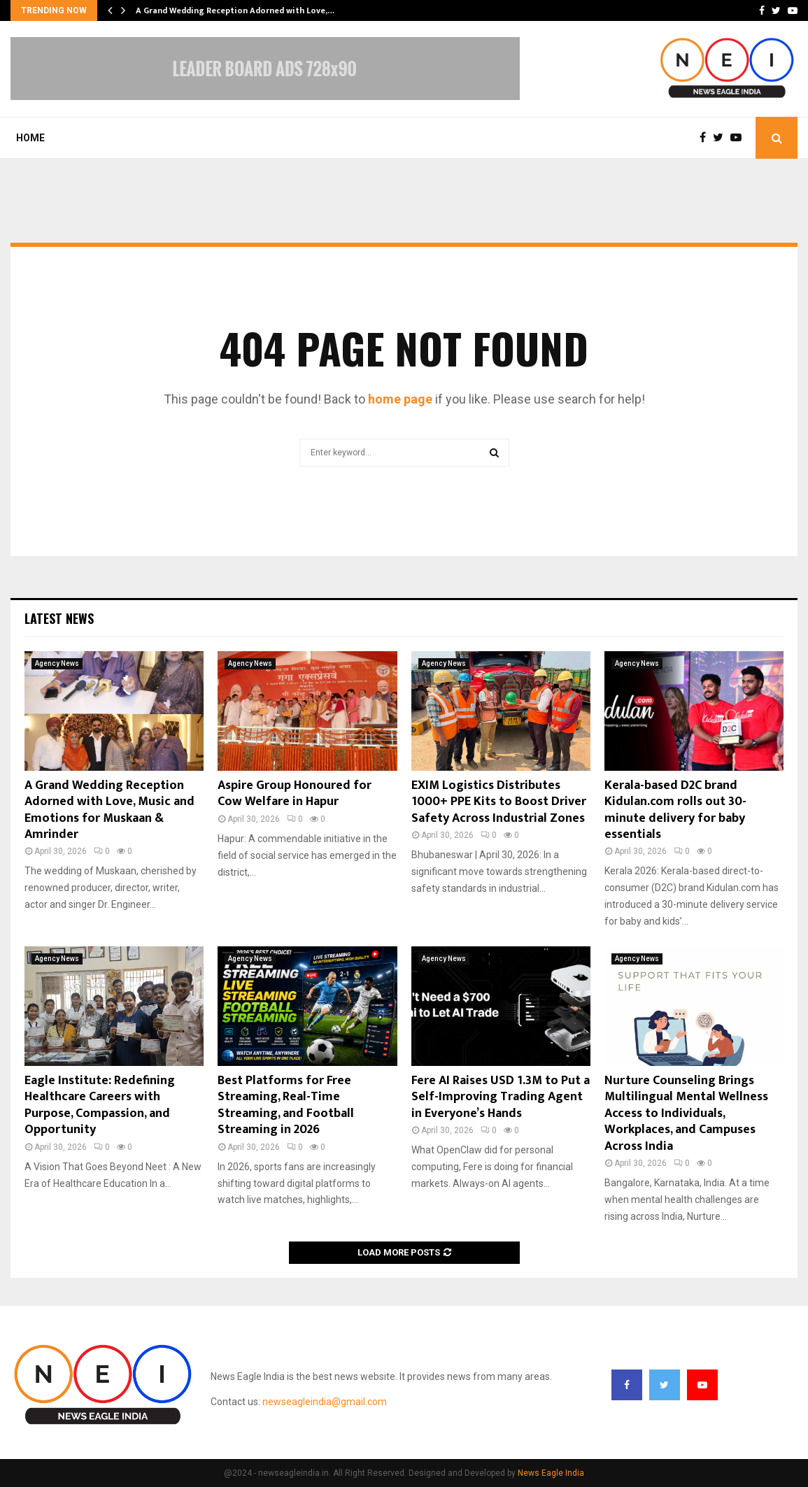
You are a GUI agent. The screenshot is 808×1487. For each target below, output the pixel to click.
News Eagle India (551, 1473)
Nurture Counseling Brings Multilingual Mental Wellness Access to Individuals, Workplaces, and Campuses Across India (686, 1113)
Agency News (57, 663)
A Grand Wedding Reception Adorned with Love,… (235, 10)
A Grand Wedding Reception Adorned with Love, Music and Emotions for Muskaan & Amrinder (109, 810)
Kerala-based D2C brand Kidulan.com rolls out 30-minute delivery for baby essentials (675, 810)
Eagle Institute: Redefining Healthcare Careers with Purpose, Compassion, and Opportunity (99, 1105)
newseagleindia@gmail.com (324, 1401)
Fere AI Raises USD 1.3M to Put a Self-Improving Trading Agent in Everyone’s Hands (500, 1097)
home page (400, 399)
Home (30, 137)
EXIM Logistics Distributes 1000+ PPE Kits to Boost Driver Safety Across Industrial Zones (498, 802)
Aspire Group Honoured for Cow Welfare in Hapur (294, 793)
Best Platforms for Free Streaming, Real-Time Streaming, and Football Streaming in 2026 (286, 1105)
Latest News (59, 618)
